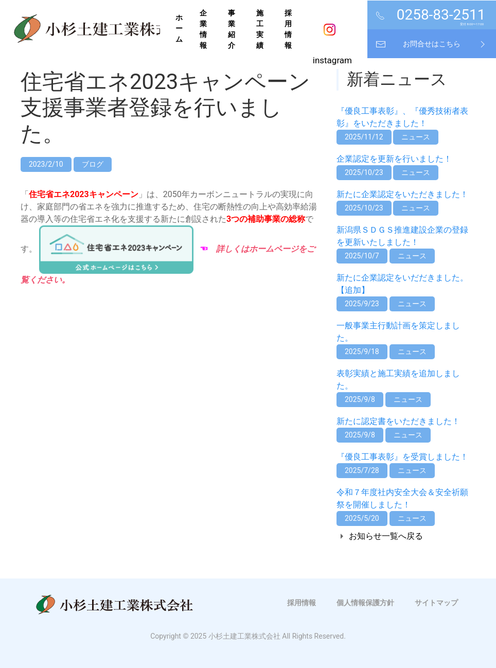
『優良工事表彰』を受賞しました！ (402, 457)
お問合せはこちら (431, 44)
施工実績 (259, 29)
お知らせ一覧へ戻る (386, 536)
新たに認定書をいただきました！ (398, 421)
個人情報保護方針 (365, 603)
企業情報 (203, 29)
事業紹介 (231, 29)
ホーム (179, 28)
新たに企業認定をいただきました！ (402, 194)
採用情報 (288, 29)
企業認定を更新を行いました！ (394, 159)
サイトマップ (436, 603)
